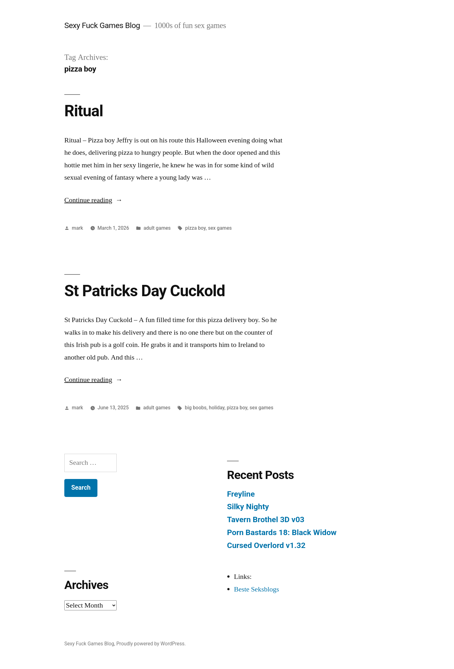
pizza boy (195, 228)
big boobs (196, 408)
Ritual (83, 111)
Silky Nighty (248, 506)
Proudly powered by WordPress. (151, 644)
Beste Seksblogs (256, 589)
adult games (157, 228)
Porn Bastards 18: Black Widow (282, 532)
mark (77, 228)
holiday (216, 408)
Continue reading (93, 200)
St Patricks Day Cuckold (144, 291)
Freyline (241, 494)
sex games (220, 228)
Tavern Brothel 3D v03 (266, 519)
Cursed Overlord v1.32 (266, 545)
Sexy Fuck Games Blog (102, 25)
